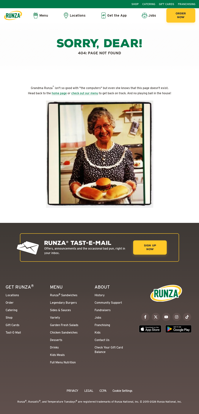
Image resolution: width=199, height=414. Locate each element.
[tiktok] (187, 317)
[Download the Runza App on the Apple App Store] (150, 328)
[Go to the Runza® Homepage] (13, 15)
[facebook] (145, 317)
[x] (156, 317)
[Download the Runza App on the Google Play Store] (178, 328)
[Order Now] (180, 15)
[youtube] (166, 317)
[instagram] (177, 317)
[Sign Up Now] (150, 247)
